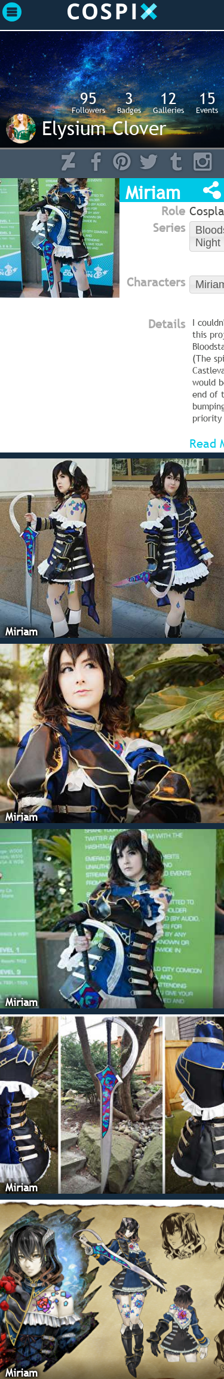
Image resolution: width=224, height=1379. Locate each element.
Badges (129, 102)
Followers (88, 102)
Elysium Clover (104, 128)
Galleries (168, 102)
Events (207, 102)
